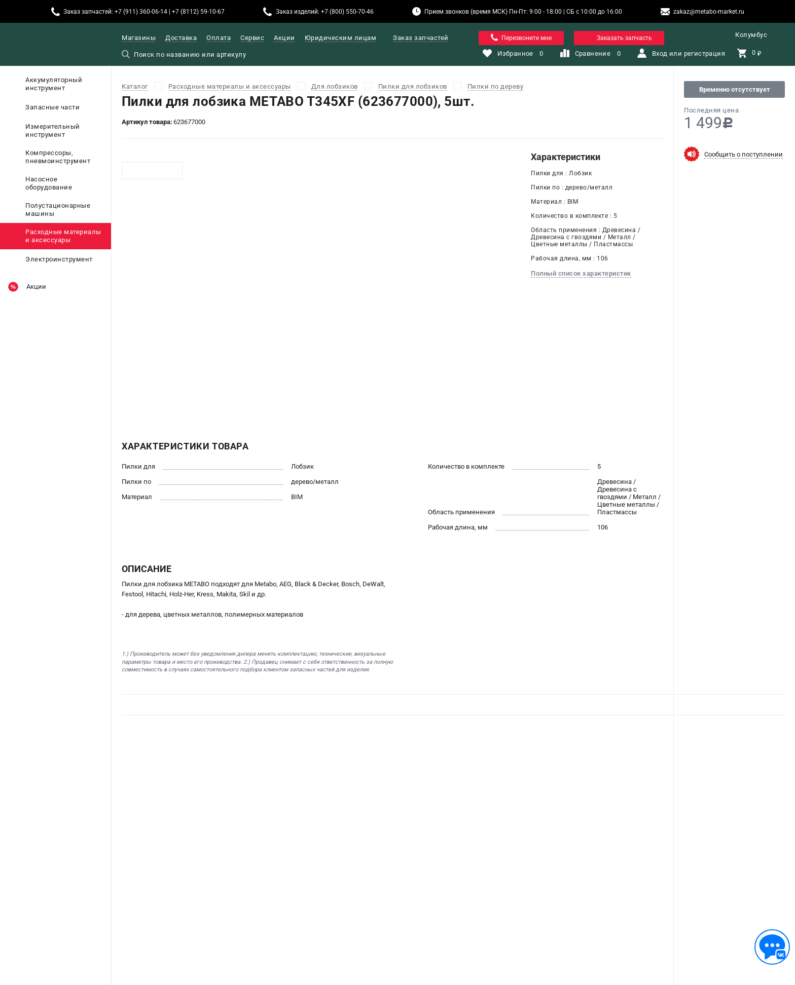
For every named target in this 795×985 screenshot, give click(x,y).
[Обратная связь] (772, 947)
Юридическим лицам (341, 38)
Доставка (181, 38)
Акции (284, 38)
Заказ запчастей (421, 38)
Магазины (139, 38)
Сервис (252, 38)
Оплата (218, 38)
